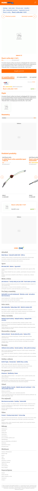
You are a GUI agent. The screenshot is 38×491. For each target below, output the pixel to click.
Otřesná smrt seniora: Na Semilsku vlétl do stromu (12, 261)
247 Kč (32, 89)
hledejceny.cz (4, 429)
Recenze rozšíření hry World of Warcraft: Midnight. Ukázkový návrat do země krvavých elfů (18, 409)
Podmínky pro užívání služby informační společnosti (25, 487)
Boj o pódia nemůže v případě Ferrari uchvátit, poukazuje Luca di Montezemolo (18, 311)
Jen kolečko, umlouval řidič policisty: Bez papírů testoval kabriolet (16, 259)
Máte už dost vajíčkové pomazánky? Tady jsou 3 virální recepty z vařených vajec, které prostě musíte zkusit (18, 351)
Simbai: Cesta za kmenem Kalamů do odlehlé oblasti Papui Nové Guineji (17, 366)
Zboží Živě (4, 430)
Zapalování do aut (24, 10)
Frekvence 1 (4, 478)
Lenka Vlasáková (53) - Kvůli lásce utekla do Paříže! (12, 298)
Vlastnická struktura (19, 489)
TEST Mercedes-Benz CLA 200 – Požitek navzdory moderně (14, 313)
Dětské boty (4, 464)
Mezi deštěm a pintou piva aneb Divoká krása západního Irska (15, 367)
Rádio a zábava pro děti (7, 476)
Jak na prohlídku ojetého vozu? (8, 437)
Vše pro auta (19, 8)
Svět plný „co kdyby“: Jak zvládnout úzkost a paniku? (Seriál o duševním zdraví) (18, 403)
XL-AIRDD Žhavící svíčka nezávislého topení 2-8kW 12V (14, 160)
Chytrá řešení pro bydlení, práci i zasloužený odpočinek (13, 393)
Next (35, 177)
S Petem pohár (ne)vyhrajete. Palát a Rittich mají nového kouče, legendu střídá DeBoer (18, 269)
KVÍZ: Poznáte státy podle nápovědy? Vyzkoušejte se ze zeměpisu (15, 364)
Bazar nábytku (5, 467)
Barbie (3, 455)
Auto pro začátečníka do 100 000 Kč (9, 441)
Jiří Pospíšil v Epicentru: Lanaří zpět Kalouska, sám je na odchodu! (15, 288)
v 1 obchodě (5, 197)
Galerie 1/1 (19, 55)
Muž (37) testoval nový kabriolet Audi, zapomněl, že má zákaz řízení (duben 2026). (19, 417)
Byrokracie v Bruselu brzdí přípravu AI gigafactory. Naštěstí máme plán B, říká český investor (18, 325)
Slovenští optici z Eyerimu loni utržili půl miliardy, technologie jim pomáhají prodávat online (17, 341)
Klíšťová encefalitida (6, 391)
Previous (2, 177)
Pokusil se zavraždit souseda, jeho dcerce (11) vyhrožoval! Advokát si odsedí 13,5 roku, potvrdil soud (19, 284)
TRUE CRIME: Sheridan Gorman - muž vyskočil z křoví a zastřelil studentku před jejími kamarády (18, 376)
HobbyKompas (5, 439)
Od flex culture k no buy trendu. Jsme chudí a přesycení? (13, 378)
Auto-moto (12, 8)
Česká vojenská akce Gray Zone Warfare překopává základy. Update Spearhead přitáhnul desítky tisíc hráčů (18, 328)
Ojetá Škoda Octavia (6, 444)
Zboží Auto (4, 443)
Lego (3, 457)
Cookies (23, 488)
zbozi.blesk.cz (5, 436)
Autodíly (26, 8)
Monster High (4, 453)
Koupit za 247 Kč (19, 71)
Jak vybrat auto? (5, 446)
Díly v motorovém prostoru (10, 10)
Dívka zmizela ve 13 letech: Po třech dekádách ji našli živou (14, 287)
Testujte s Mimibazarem (7, 451)
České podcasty (5, 474)
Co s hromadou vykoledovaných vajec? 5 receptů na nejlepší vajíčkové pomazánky (19, 356)
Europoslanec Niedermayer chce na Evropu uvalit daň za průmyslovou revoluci (18, 339)
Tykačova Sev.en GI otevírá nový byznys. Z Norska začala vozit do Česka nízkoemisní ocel (17, 337)
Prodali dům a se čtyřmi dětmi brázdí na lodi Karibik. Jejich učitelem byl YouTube (19, 301)
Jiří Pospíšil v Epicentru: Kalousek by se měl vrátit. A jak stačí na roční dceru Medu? (18, 420)
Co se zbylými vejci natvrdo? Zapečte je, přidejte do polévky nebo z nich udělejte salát (19, 354)
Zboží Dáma (4, 434)
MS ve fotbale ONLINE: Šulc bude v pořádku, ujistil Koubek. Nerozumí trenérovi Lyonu (18, 272)
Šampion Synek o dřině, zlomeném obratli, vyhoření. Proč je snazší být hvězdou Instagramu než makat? (18, 423)
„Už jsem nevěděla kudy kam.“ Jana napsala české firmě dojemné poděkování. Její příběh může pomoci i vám (19, 395)
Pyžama (3, 458)
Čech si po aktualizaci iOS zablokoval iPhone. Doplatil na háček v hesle (17, 322)
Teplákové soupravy (6, 462)
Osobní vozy (4, 432)
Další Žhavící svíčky (6, 157)
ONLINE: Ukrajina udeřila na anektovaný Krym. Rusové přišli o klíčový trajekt (18, 257)
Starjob (3, 473)
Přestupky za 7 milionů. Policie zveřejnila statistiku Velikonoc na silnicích (17, 309)
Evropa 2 (3, 480)
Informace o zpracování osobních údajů (12, 488)
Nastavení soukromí (30, 488)
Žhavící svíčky (7, 12)
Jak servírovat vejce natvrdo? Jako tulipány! (11, 300)
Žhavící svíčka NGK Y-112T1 (10, 58)
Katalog (5, 8)
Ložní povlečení (5, 465)
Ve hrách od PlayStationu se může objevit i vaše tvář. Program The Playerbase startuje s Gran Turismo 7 (18, 406)
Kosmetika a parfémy (6, 460)
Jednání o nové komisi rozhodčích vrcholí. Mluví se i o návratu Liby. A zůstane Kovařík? (18, 275)
